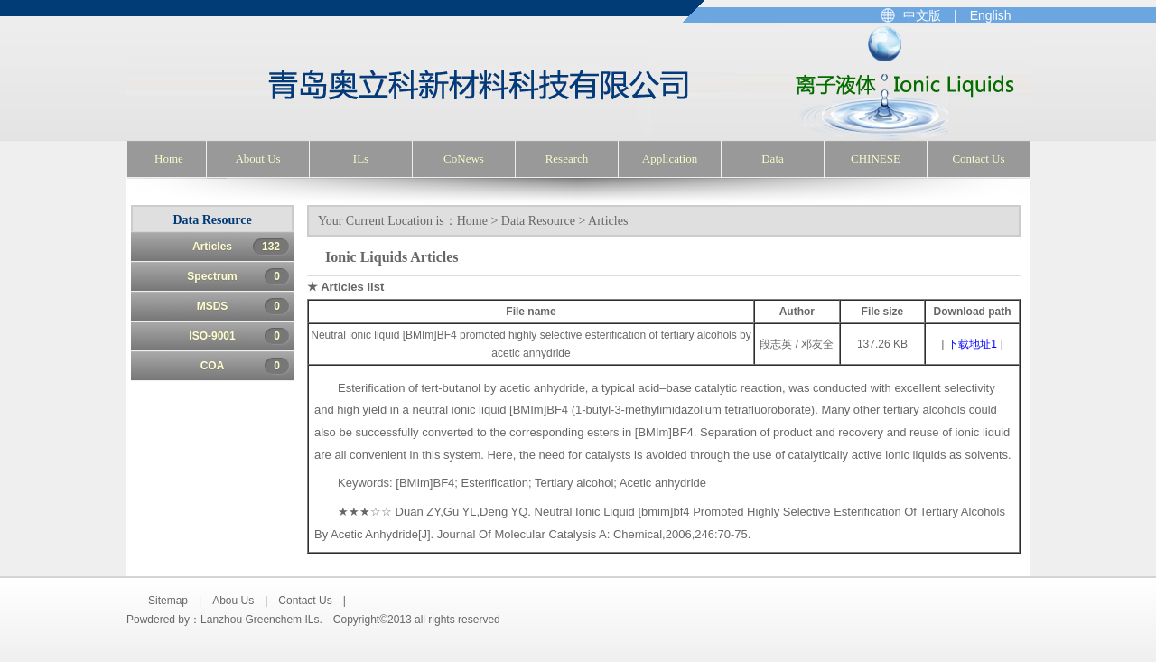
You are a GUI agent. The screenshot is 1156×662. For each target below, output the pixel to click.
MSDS (243, 306)
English (991, 15)
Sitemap (168, 600)
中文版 (922, 15)
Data (772, 158)
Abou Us (233, 600)
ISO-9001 (239, 336)
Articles (240, 246)
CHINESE (875, 158)
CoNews (463, 158)
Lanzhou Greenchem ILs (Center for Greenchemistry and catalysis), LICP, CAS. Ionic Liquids (385, 82)
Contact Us (978, 158)
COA (244, 366)
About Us (257, 158)
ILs (360, 158)
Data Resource (538, 221)
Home (168, 158)
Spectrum (238, 276)
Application (669, 158)
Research (567, 158)
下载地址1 (972, 344)
